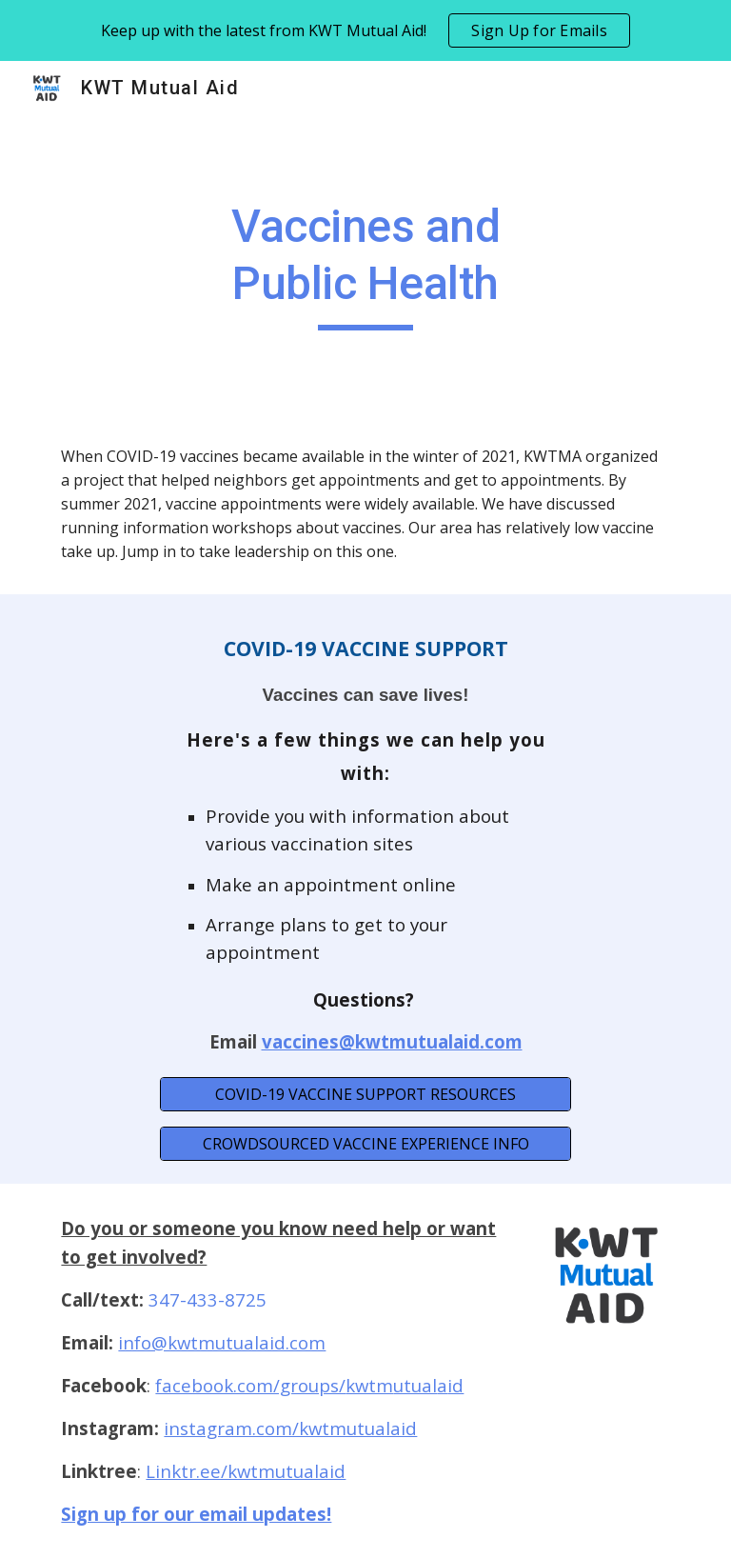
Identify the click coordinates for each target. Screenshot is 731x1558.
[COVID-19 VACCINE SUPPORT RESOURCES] (365, 1094)
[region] (365, 30)
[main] (365, 264)
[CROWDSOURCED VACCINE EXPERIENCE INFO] (365, 1143)
